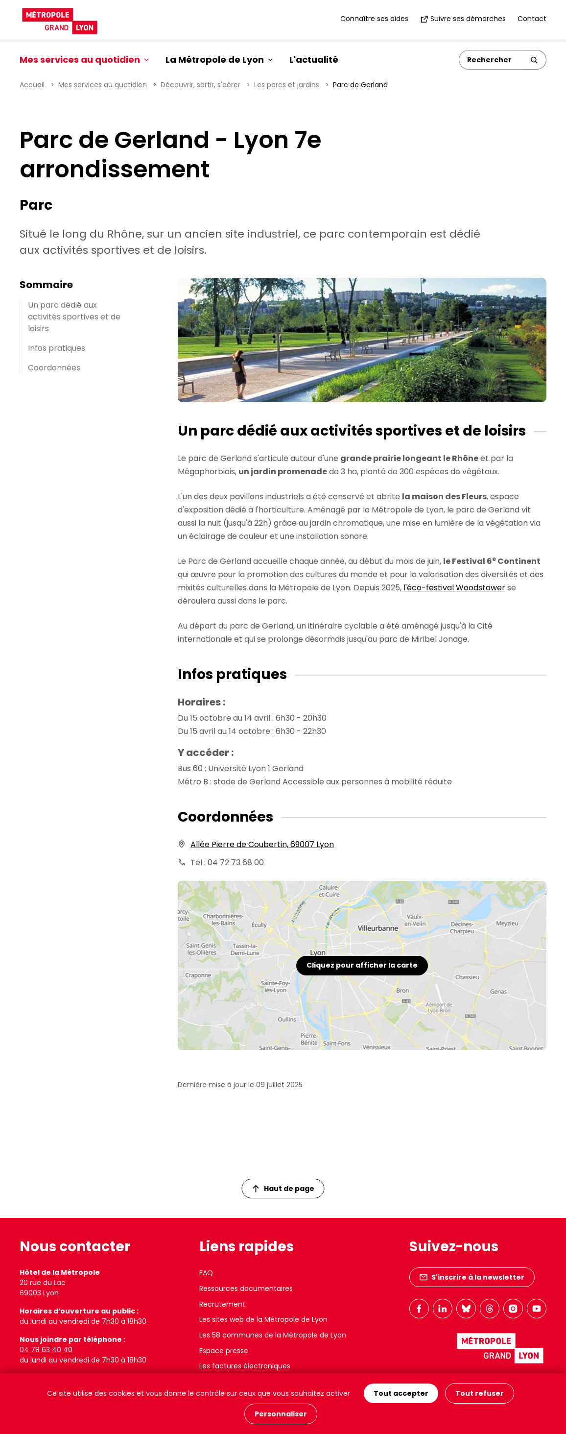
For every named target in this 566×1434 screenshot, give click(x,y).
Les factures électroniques (244, 1366)
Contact (532, 19)
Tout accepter (401, 1393)
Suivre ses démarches (463, 19)
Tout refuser (479, 1393)
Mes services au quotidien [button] (84, 59)
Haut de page (283, 1188)
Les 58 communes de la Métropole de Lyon (272, 1335)
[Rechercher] (491, 60)
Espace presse (223, 1351)
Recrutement (222, 1304)
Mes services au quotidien (102, 85)
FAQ (206, 1273)
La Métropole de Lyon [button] (219, 59)
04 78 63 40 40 (46, 1350)
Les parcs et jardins (286, 85)
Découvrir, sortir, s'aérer (200, 85)
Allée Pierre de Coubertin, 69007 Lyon (262, 844)
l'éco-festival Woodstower (454, 587)
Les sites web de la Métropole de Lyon (263, 1319)
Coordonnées (54, 367)
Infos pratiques (56, 348)
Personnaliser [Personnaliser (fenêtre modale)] (281, 1414)
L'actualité (313, 59)
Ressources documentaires (246, 1288)
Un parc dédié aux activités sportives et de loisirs (74, 316)
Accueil (32, 85)
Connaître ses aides (374, 19)
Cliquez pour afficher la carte (362, 965)
